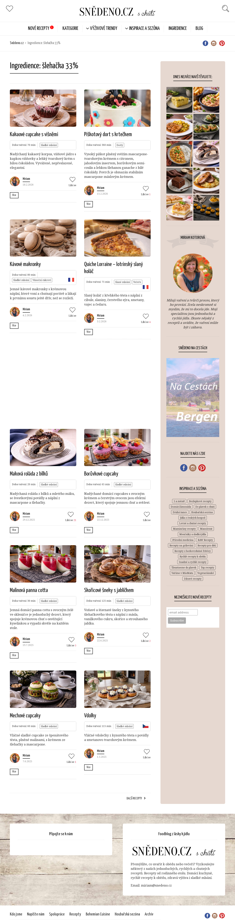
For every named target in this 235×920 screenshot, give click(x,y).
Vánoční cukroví (42, 280)
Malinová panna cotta (29, 590)
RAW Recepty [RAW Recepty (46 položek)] (205, 540)
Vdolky (90, 716)
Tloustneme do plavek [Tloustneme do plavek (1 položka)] (183, 567)
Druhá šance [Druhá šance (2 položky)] (180, 512)
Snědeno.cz (17, 43)
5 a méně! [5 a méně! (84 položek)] (179, 501)
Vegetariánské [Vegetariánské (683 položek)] (205, 573)
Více (14, 195)
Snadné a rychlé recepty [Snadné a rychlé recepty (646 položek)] (192, 562)
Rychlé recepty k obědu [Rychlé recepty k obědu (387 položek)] (193, 556)
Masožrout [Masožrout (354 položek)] (206, 528)
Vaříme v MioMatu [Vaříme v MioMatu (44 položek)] (182, 573)
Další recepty (134, 798)
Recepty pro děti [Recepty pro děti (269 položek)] (207, 545)
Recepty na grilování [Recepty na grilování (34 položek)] (181, 545)
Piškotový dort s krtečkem (108, 134)
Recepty (75, 914)
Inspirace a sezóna (144, 28)
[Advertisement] (83, 383)
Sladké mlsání (49, 145)
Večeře (137, 282)
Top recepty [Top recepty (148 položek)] (207, 567)
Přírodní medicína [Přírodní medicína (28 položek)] (182, 540)
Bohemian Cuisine (98, 914)
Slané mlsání (122, 282)
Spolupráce (57, 914)
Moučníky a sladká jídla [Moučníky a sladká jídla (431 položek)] (192, 534)
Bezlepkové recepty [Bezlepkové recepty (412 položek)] (200, 501)
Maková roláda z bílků (29, 474)
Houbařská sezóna (127, 914)
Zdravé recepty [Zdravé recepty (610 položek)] (192, 578)
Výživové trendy (103, 28)
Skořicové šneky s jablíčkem (109, 590)
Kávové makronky (25, 264)
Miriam (26, 179)
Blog (199, 28)
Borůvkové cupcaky (101, 474)
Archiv (149, 914)
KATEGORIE (70, 28)
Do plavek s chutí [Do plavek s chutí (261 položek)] (204, 506)
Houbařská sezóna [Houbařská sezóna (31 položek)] (202, 512)
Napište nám (35, 914)
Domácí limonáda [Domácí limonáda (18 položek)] (181, 506)
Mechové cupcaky (25, 716)
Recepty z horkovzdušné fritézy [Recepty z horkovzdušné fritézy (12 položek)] (192, 551)
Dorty (120, 145)
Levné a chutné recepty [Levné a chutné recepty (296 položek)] (192, 523)
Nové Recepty (38, 28)
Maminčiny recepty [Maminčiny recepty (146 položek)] (184, 528)
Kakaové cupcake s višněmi (34, 134)
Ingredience (178, 28)
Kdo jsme (16, 914)
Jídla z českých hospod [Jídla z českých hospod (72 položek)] (192, 517)
